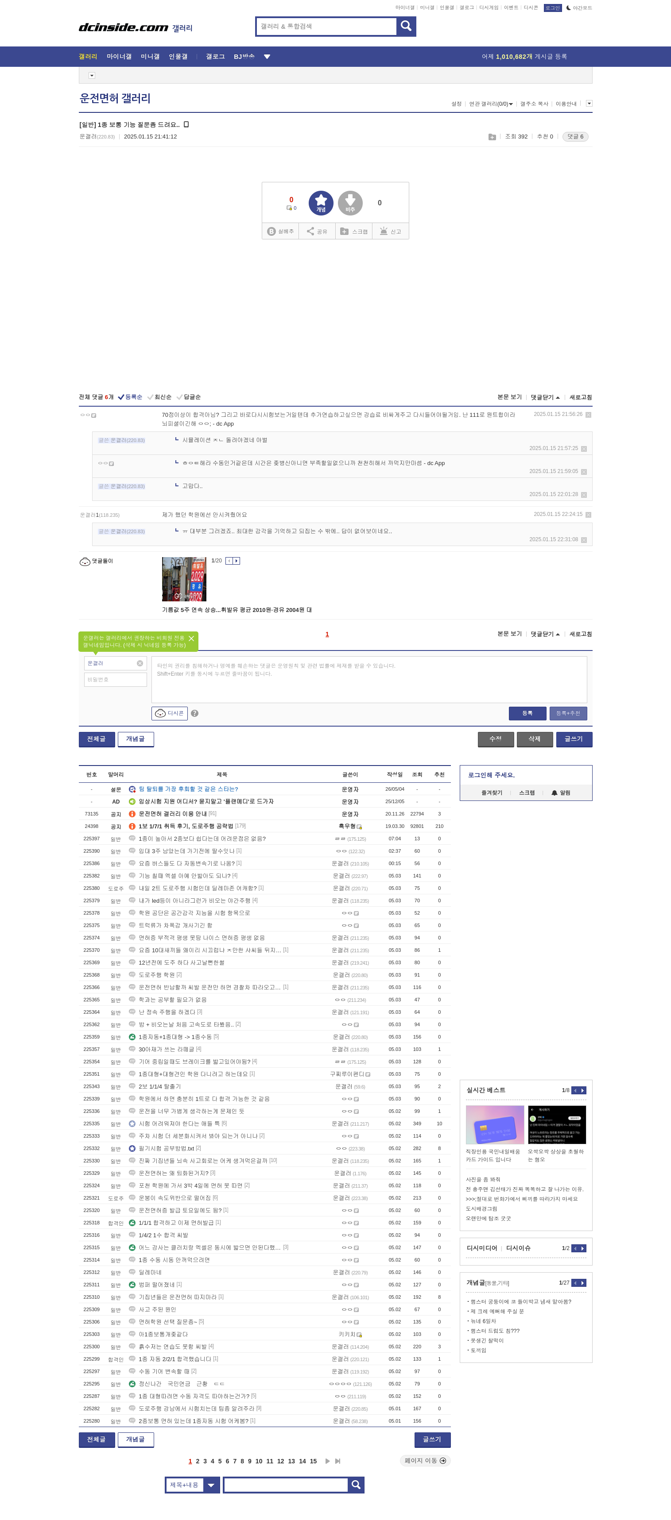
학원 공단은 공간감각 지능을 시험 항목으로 (189, 913)
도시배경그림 (482, 1209)
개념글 (135, 739)
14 (302, 1461)
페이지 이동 (425, 1460)
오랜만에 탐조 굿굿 (489, 1219)
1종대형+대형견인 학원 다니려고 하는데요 (188, 1074)
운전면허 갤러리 (115, 98)
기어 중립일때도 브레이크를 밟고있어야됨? (189, 1061)
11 (269, 1461)
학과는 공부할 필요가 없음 (168, 1000)
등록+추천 (568, 713)
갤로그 (467, 7)
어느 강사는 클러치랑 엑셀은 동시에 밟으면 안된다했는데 (205, 1247)
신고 (390, 231)
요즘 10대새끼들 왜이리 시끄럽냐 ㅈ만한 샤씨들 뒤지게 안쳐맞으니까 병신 (205, 950)
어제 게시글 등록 (524, 56)
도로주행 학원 (152, 975)
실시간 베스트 (486, 1090)
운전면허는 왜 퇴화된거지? (168, 1173)
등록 (527, 713)
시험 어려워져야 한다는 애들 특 (174, 1123)
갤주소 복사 (534, 104)
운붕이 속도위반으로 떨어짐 (170, 1198)
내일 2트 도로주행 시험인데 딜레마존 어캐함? (193, 888)
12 (280, 1461)
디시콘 (531, 7)
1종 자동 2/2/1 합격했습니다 (170, 1359)
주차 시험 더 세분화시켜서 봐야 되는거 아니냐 (193, 1136)
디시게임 (489, 7)
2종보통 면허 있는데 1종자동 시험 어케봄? (188, 1421)
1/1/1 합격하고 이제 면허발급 (171, 1223)
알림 (560, 793)
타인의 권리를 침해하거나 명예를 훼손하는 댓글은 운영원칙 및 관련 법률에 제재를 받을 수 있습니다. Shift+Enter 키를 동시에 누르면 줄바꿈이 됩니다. (276, 670)
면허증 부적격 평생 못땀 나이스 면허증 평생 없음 (197, 938)
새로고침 (581, 397)
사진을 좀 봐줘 (483, 1180)
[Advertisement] (335, 317)
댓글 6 (575, 136)
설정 (456, 104)
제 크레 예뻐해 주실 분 (497, 1311)
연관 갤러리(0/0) (491, 104)
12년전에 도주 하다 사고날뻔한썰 (177, 962)
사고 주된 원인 (152, 1309)
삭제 (588, 415)
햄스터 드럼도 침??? (495, 1331)
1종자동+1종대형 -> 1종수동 (170, 1037)
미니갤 (427, 7)
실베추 (280, 232)
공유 (317, 231)
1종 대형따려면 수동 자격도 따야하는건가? (189, 1396)
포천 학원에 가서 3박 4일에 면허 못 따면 (186, 1185)
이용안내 (566, 104)
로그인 (553, 8)
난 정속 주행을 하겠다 (162, 1012)
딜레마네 (145, 1272)
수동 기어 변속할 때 (159, 1371)
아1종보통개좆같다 (158, 1334)
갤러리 (88, 56)
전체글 (96, 739)
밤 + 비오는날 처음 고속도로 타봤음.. (181, 1024)
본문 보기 (509, 397)
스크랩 (492, 137)
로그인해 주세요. (491, 775)
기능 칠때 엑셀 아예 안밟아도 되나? (179, 876)
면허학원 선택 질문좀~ (163, 1322)
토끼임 (479, 1350)
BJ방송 (244, 56)
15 (313, 1461)
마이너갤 (405, 7)
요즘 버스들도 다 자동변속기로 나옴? (182, 863)
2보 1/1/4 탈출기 (155, 1086)
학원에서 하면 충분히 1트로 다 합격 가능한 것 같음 (199, 1099)
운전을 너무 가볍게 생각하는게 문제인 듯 (186, 1111)
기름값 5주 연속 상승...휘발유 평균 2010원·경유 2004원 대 (237, 610)
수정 (495, 739)
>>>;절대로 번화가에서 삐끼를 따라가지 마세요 (522, 1199)
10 (259, 1461)
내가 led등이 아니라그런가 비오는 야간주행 (190, 900)
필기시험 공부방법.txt (161, 1148)
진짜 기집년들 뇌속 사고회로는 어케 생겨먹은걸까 (198, 1161)
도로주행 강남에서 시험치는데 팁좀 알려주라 (191, 1408)
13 (291, 1461)
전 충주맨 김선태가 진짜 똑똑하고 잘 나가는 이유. (525, 1189)
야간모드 (579, 8)
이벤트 (511, 7)
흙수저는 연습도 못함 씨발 (168, 1346)
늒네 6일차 (483, 1321)
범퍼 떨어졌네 (152, 1284)
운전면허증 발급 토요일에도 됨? (175, 1210)
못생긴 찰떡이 (487, 1341)
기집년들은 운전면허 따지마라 (173, 1297)
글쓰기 (574, 739)
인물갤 (447, 7)
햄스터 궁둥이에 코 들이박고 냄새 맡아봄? (521, 1302)
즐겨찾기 (492, 793)
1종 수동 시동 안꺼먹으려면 (169, 1260)
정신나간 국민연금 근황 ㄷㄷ (177, 1384)
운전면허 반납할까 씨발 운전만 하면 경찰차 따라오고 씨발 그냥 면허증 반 (205, 987)
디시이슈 (518, 1248)
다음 (327, 1461)
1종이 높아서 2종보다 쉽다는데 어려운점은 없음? (197, 838)
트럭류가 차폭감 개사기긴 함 (171, 925)
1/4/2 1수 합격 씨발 (158, 1235)
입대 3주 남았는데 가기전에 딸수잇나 (182, 851)
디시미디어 (482, 1248)
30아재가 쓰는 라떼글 (161, 1049)
